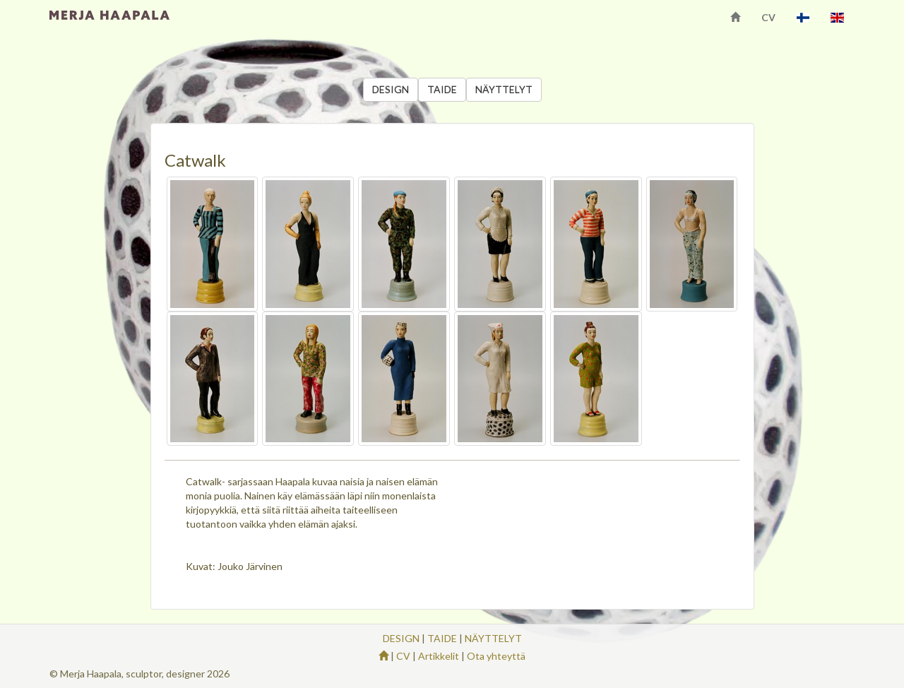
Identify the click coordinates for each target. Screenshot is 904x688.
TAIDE (442, 89)
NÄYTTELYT (504, 89)
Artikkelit (438, 656)
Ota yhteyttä (496, 656)
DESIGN (390, 89)
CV (768, 17)
